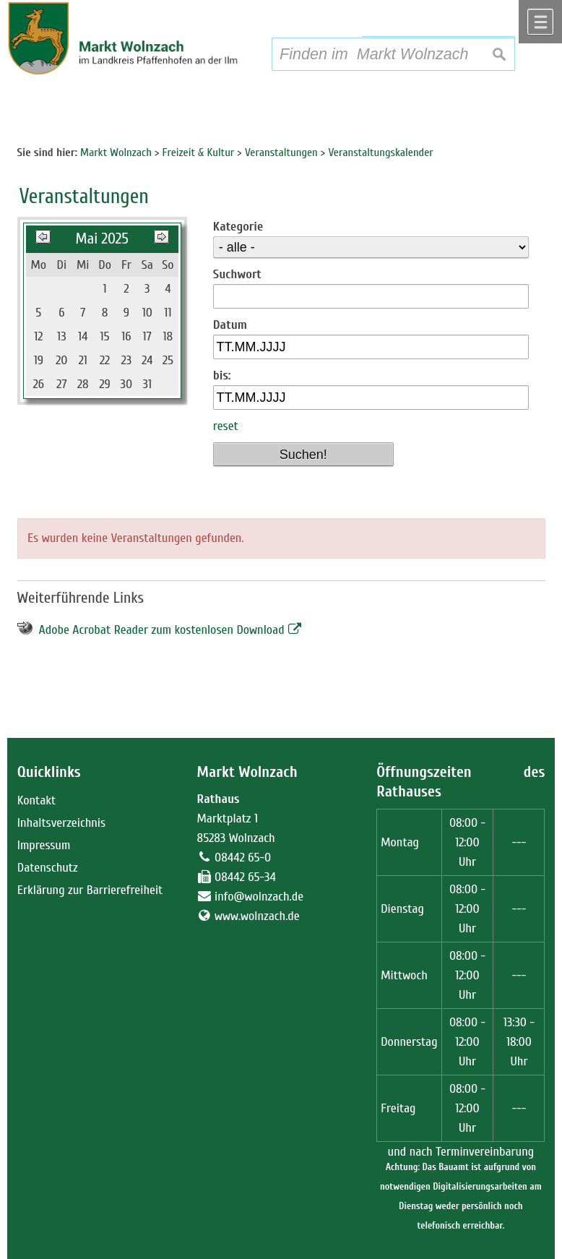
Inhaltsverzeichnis (61, 822)
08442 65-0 (243, 857)
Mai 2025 (101, 239)
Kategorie (238, 226)
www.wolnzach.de (257, 916)
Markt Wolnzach (247, 772)
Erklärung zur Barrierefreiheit (90, 890)
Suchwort (237, 274)
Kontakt (36, 800)
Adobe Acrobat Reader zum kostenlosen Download (162, 629)
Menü (540, 22)
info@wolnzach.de (259, 896)
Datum (230, 324)
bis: (222, 375)
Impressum (44, 845)
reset (225, 426)
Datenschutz (47, 867)
